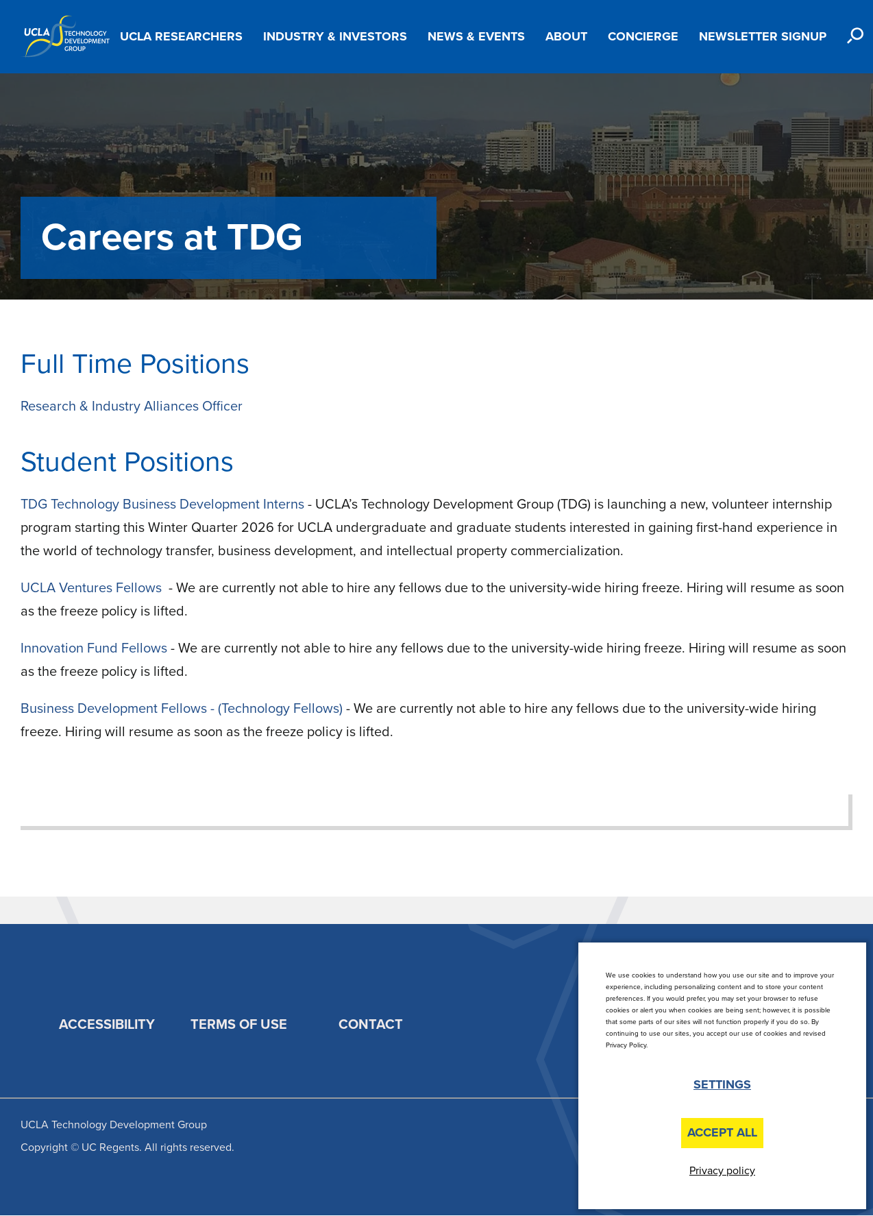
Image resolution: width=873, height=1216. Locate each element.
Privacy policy (722, 1171)
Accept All (722, 1132)
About (566, 36)
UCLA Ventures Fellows (93, 588)
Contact (371, 1025)
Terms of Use (238, 1025)
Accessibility (107, 1025)
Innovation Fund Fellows (94, 648)
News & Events (476, 36)
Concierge (643, 36)
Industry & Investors (335, 36)
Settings (722, 1084)
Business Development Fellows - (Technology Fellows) (182, 709)
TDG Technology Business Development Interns (164, 504)
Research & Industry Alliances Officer (132, 406)
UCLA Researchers (181, 36)
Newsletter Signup (762, 36)
